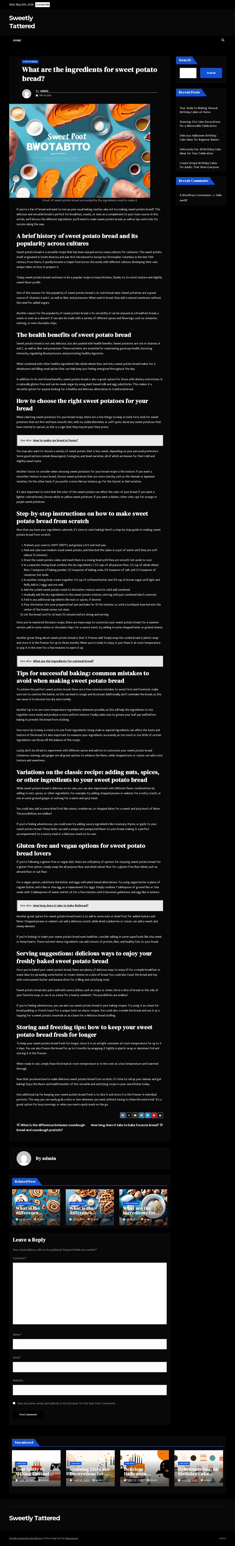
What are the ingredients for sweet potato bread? (89, 74)
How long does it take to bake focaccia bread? (127, 1125)
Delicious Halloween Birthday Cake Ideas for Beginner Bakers (199, 137)
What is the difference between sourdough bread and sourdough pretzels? (51, 1127)
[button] (222, 40)
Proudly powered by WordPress (25, 1538)
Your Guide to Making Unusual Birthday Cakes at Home (199, 110)
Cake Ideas (21, 1463)
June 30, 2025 (27, 1480)
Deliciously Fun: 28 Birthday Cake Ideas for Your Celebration (200, 151)
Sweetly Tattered (34, 1518)
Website (18, 1380)
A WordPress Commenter (195, 195)
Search (185, 60)
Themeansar (71, 1538)
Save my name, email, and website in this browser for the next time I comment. (66, 1403)
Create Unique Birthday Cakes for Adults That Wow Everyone (199, 165)
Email (17, 1357)
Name (17, 1334)
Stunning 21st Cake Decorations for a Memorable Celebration (200, 123)
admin (44, 90)
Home (17, 40)
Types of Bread (30, 61)
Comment (20, 1258)
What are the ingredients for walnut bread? (139, 1212)
